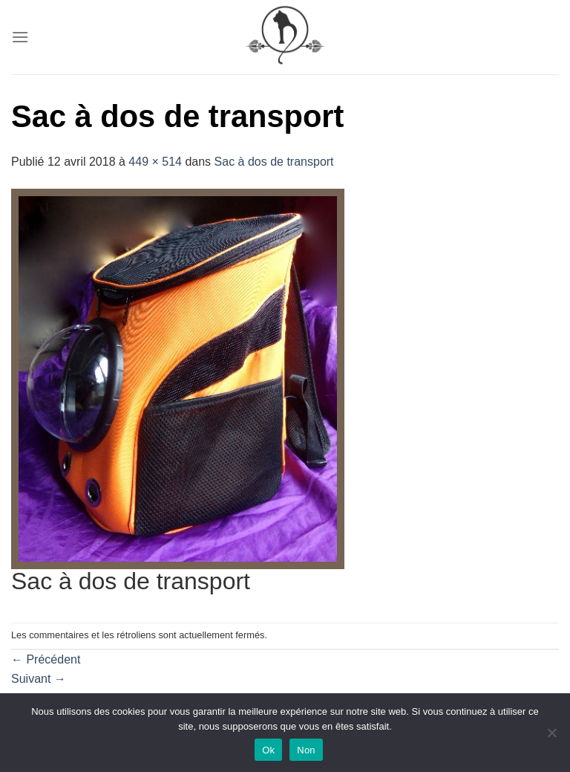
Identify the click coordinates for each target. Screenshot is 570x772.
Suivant (38, 678)
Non (306, 750)
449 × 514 (155, 161)
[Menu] (20, 37)
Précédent (45, 659)
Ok (268, 750)
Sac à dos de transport (274, 161)
